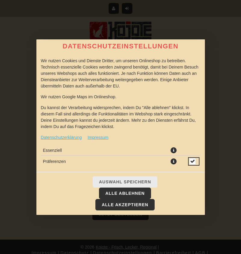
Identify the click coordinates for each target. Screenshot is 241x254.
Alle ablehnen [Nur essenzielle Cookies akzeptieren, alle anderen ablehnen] (125, 193)
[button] (174, 150)
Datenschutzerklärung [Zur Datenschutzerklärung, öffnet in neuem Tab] (61, 137)
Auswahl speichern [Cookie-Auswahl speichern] (125, 181)
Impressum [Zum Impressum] (98, 137)
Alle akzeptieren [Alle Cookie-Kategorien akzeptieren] (125, 204)
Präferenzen (54, 161)
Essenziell (52, 150)
